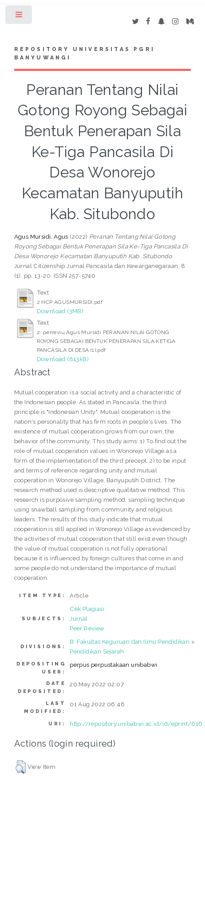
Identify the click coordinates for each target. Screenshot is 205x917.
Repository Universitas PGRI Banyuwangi (84, 53)
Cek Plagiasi (87, 608)
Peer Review (87, 628)
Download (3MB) (60, 311)
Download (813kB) (63, 358)
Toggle (19, 16)
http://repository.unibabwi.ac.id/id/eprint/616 (136, 723)
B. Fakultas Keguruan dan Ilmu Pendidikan (129, 641)
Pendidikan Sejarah (97, 651)
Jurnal (78, 618)
